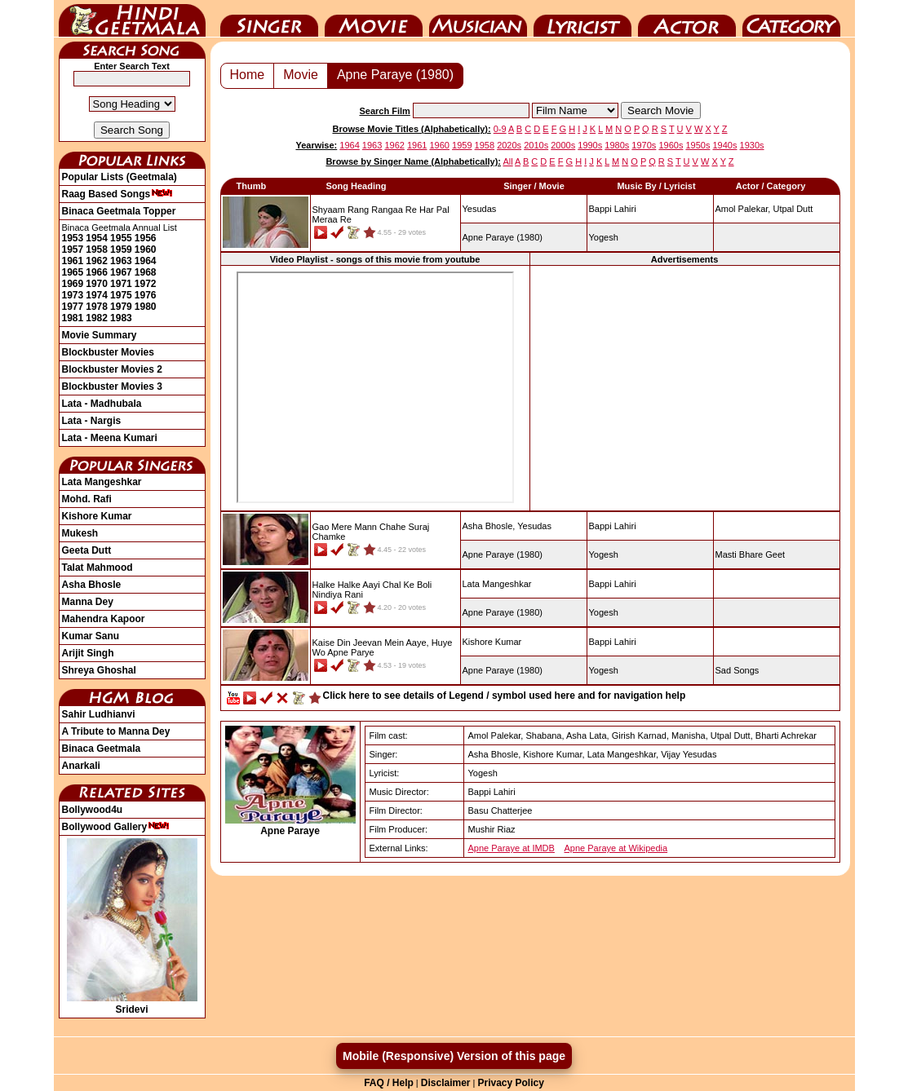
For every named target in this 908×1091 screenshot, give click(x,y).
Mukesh (80, 533)
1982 (97, 318)
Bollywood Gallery (116, 827)
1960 (146, 249)
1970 (97, 283)
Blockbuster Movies (108, 352)
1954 (97, 238)
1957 (73, 249)
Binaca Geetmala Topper (119, 211)
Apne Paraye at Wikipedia (616, 848)
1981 (73, 318)
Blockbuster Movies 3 (112, 386)
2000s (563, 145)
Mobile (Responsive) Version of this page (454, 1055)
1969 (73, 283)
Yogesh (603, 237)
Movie (374, 19)
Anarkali (81, 765)
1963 (121, 261)
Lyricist (582, 19)
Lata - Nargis (92, 420)
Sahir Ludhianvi (98, 714)
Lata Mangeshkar (102, 482)
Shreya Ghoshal (99, 670)
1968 (146, 272)
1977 (73, 306)
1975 (121, 295)
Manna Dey (87, 601)
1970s (643, 145)
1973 (73, 295)
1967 (121, 272)
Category (791, 19)
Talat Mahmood (97, 567)
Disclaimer (446, 1083)
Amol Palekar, (743, 209)
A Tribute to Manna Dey (116, 731)
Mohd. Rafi (87, 499)
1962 (97, 261)
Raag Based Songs (118, 194)
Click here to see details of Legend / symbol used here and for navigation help (504, 695)
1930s (752, 145)
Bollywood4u (92, 809)
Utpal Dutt (793, 209)
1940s (725, 145)
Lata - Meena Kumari (109, 438)
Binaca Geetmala (101, 748)
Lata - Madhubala (102, 403)
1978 (97, 306)
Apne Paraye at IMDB (511, 848)
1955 (121, 238)
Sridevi (132, 1003)
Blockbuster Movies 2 (112, 369)
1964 (146, 261)
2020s (509, 145)
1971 (121, 283)
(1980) (503, 237)
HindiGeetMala (132, 19)
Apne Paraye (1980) (395, 75)
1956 (146, 238)
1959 (121, 249)
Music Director (478, 19)
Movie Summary (99, 335)
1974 (97, 295)
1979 (121, 306)
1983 (121, 318)
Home (247, 75)
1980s (617, 145)
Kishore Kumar (97, 516)
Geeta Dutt (87, 550)
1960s (670, 145)
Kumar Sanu (91, 636)
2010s (536, 145)
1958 (97, 249)
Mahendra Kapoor (103, 619)
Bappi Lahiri (612, 209)
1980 (146, 306)
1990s (590, 145)
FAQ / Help (389, 1083)
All (507, 161)
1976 (146, 295)
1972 (146, 283)
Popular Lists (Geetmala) (119, 177)
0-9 (500, 129)
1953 (73, 238)
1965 (73, 272)
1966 (97, 272)
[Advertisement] (684, 388)
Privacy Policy (510, 1083)
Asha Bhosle (92, 584)
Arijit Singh (88, 653)
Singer (269, 19)
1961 (73, 261)
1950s (697, 145)
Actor (687, 19)
